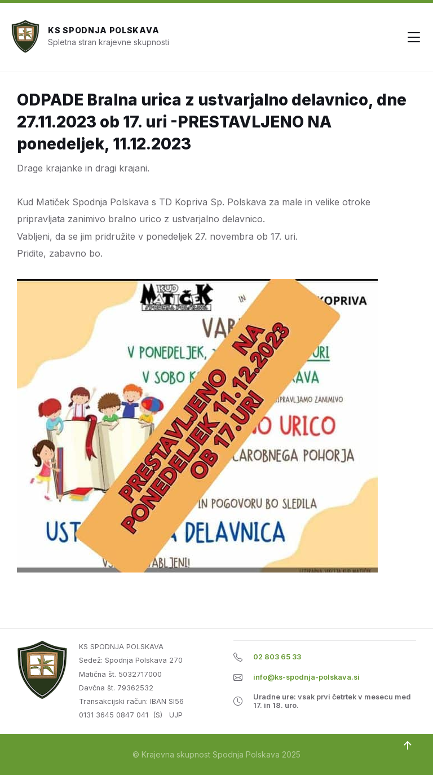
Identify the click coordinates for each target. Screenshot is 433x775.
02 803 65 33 (277, 657)
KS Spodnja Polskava (103, 30)
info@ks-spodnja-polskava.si (306, 677)
